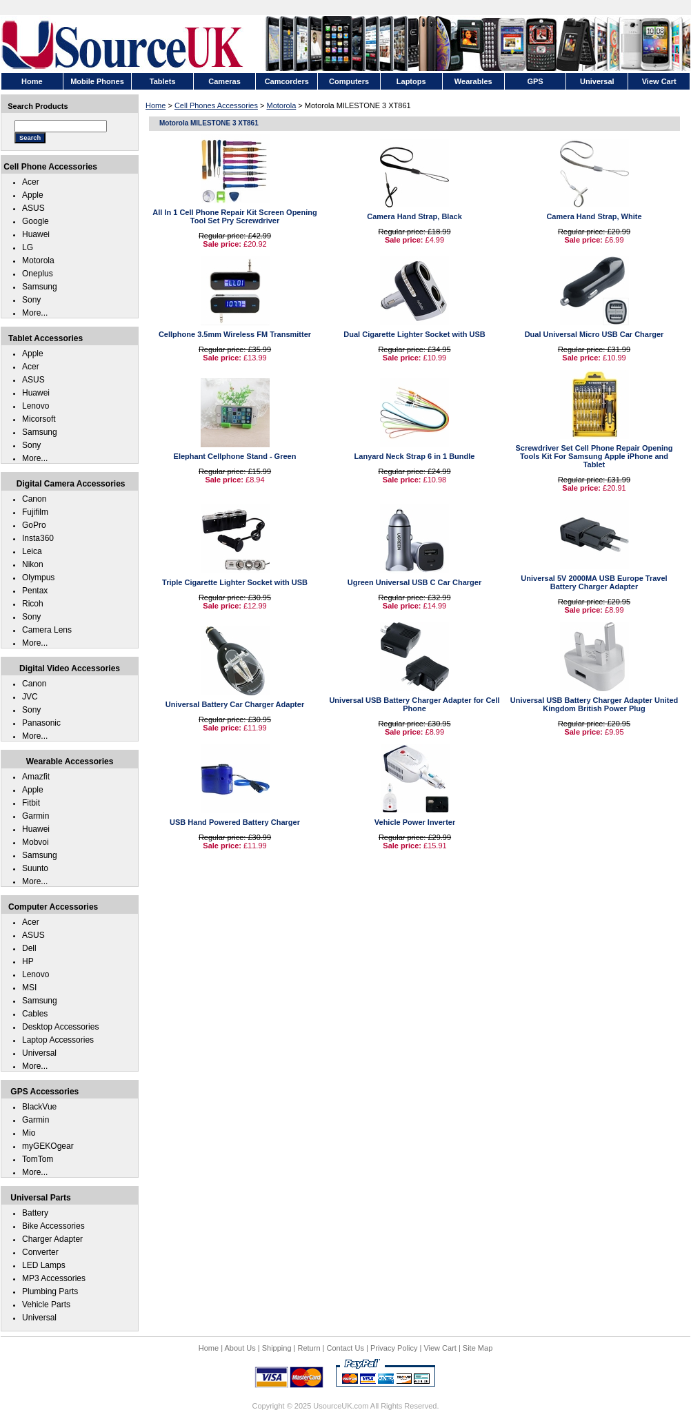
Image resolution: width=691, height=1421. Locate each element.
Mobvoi (35, 842)
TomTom (37, 1159)
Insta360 (38, 538)
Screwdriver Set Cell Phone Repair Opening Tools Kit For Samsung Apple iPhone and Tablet (593, 456)
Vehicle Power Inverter (414, 822)
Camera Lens (47, 630)
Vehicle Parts (46, 1304)
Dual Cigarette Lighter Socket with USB (414, 334)
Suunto (35, 868)
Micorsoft (39, 419)
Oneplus (37, 273)
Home (156, 105)
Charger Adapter (52, 1239)
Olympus (38, 577)
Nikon (32, 564)
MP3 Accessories (54, 1278)
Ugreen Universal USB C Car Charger (414, 582)
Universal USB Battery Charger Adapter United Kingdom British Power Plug (594, 704)
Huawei (36, 234)
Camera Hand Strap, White (593, 216)
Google (35, 221)
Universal (39, 1053)
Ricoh (32, 604)
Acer (30, 182)
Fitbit (31, 803)
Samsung (39, 287)
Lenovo (35, 406)
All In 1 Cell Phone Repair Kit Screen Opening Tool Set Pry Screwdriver (234, 216)
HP (28, 961)
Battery (35, 1213)
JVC (30, 697)
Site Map (477, 1348)
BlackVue (39, 1107)
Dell (29, 948)
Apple (32, 195)
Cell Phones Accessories (216, 105)
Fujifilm (35, 512)
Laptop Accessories (58, 1040)
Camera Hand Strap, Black (414, 216)
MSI (29, 987)
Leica (32, 551)
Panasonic (41, 723)
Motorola (282, 105)
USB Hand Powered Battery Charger (235, 822)
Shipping (277, 1348)
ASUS (33, 208)
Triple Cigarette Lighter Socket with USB (235, 582)
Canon (34, 499)
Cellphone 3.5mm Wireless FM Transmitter (235, 334)
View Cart (439, 1348)
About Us (239, 1348)
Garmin (35, 816)
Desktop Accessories (60, 1027)
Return (309, 1348)
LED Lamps (44, 1265)
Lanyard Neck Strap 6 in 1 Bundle (414, 456)
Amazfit (36, 776)
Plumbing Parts (50, 1291)
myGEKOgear (48, 1146)
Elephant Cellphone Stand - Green (235, 456)
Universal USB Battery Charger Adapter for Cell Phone (414, 704)
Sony (31, 300)
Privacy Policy (393, 1348)
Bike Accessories (53, 1226)
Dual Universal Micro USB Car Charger (594, 334)
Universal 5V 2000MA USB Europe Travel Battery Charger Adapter (594, 582)
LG (27, 247)
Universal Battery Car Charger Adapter (235, 704)
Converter (40, 1252)
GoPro (34, 525)
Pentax (35, 590)
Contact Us (345, 1348)
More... (35, 313)
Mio (28, 1133)
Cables (35, 1014)
